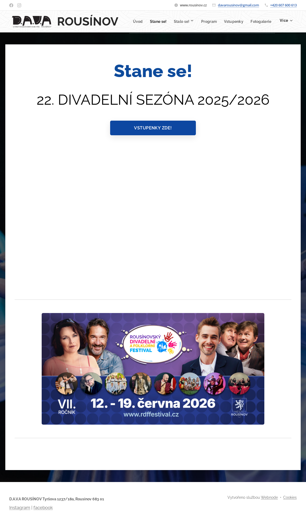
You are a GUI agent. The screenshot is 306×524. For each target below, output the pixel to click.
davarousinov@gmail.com (238, 5)
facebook (43, 507)
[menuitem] (152, 21)
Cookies (290, 497)
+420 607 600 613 (283, 5)
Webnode (269, 497)
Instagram (19, 507)
